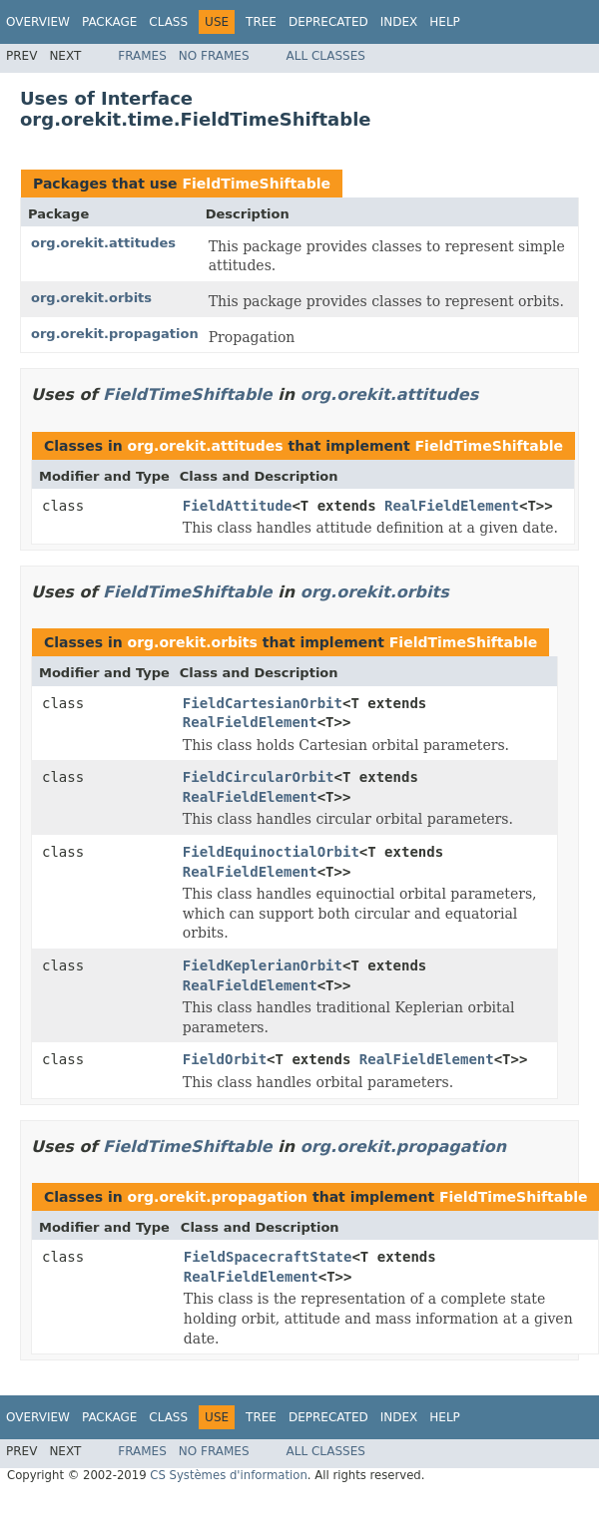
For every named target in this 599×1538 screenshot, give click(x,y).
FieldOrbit (225, 1059)
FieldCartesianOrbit (262, 703)
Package (109, 22)
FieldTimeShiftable (256, 184)
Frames (142, 56)
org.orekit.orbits (91, 297)
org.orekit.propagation (115, 333)
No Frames (214, 56)
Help (444, 22)
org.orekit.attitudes (103, 242)
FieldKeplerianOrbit (262, 965)
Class (168, 22)
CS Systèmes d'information (228, 1475)
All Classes (326, 56)
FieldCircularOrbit (258, 777)
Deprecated (328, 22)
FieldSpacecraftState (268, 1257)
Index (399, 22)
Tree (261, 22)
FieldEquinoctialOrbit (271, 852)
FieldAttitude (238, 506)
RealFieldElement (451, 506)
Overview (38, 22)
